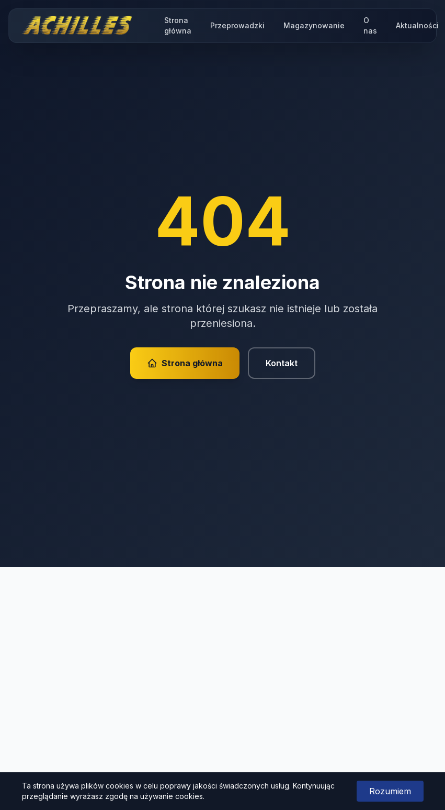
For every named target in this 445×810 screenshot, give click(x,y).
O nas (370, 25)
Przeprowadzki (237, 25)
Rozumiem (390, 791)
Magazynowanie (314, 25)
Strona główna (177, 25)
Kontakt (282, 363)
